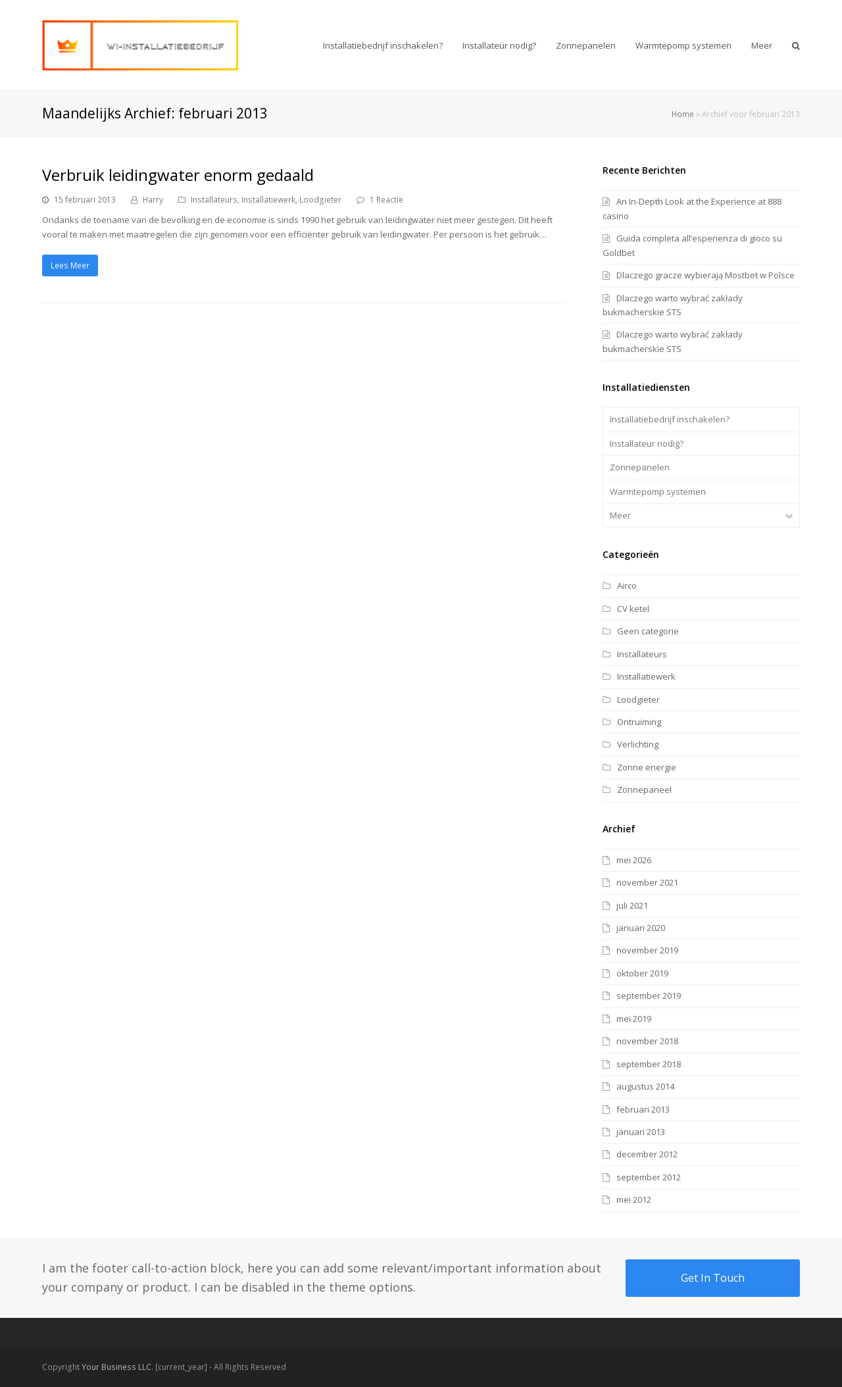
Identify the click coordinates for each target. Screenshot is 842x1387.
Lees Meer (70, 265)
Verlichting (637, 744)
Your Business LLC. (117, 1367)
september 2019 (648, 995)
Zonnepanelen (640, 467)
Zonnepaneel (644, 789)
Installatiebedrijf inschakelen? (670, 419)
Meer (620, 515)
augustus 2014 (645, 1086)
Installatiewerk (268, 199)
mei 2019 (633, 1018)
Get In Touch (713, 1278)
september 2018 (648, 1064)
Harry (153, 199)
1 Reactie (386, 199)
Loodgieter (320, 199)
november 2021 (647, 882)
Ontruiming (639, 722)
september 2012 (648, 1177)
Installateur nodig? (646, 443)
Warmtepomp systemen (658, 491)
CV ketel (633, 609)
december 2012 (647, 1154)
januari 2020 (640, 928)
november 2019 (647, 950)
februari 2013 (643, 1109)
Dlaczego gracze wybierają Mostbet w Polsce (705, 275)
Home (683, 114)
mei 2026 (633, 860)
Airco (627, 586)
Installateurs (214, 199)
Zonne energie (646, 767)
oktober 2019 (642, 973)
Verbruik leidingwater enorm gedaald (178, 175)
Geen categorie (648, 631)
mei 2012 (633, 1199)
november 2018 (647, 1041)
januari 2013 (640, 1132)
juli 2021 (632, 905)
